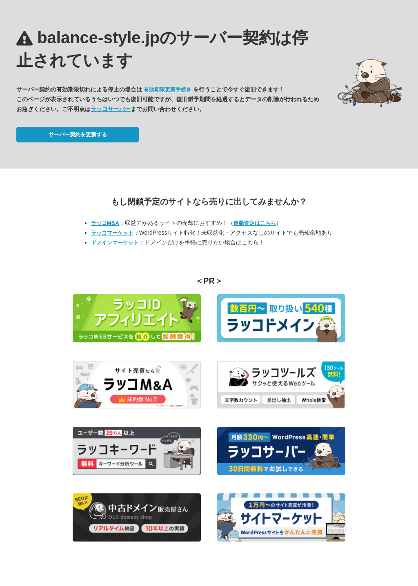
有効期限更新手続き (167, 90)
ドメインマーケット (115, 243)
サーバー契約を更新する (78, 134)
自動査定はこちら (254, 223)
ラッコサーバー (111, 109)
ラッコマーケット (112, 233)
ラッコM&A (105, 223)
